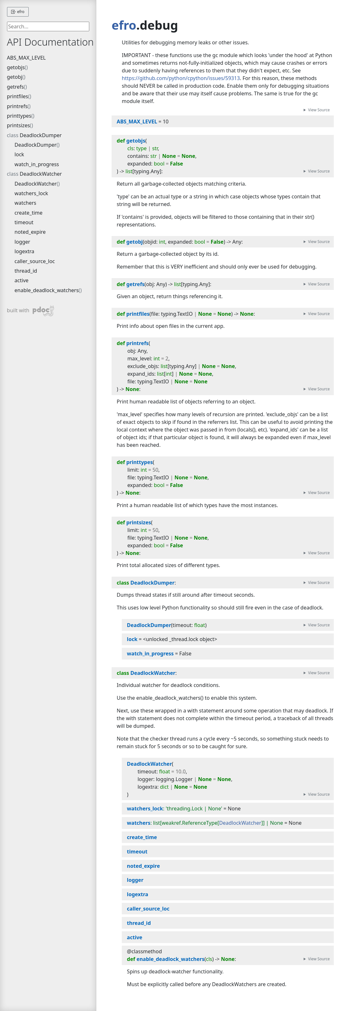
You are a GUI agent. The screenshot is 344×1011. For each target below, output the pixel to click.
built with (31, 310)
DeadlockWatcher (41, 173)
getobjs (16, 67)
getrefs (15, 86)
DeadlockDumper (41, 135)
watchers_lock (31, 193)
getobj (14, 76)
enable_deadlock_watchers (47, 290)
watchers (25, 202)
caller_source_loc (35, 261)
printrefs (17, 106)
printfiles (17, 96)
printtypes (19, 115)
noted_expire (30, 231)
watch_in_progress (37, 164)
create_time (29, 212)
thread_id (26, 270)
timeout (24, 222)
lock (19, 154)
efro (18, 11)
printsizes (18, 125)
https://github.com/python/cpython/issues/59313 (181, 78)
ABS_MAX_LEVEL (26, 57)
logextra (24, 251)
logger (22, 241)
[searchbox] (48, 26)
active (22, 280)
